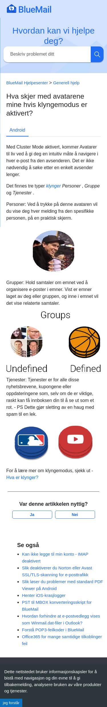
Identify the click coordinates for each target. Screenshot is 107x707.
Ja (32, 514)
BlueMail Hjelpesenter (27, 82)
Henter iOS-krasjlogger (44, 595)
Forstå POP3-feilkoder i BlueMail (53, 629)
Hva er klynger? (22, 477)
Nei (75, 514)
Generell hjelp (66, 82)
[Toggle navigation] (94, 8)
